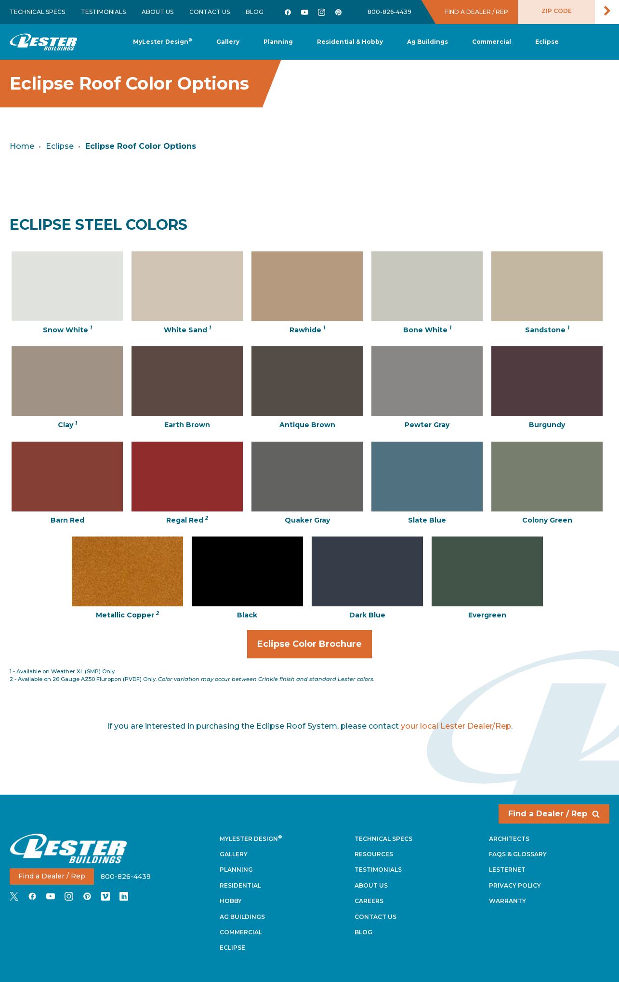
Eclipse (60, 146)
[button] (278, 42)
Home (22, 146)
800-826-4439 (389, 11)
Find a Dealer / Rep (554, 813)
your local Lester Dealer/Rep (456, 726)
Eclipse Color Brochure (314, 648)
